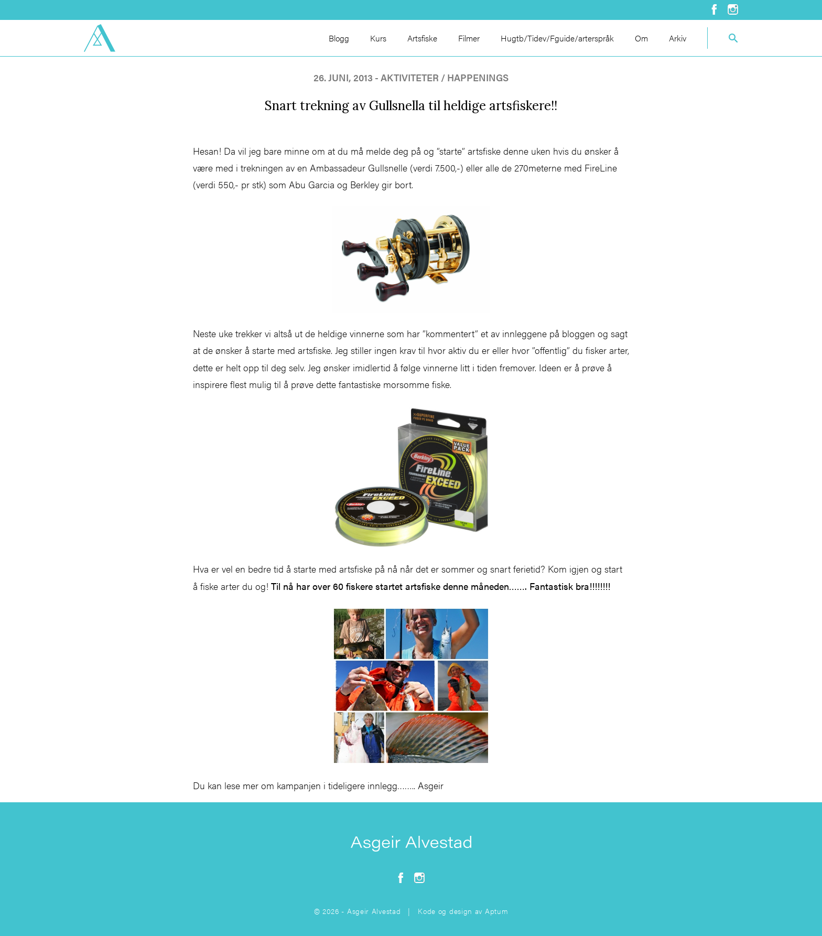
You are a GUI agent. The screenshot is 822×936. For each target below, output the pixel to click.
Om (641, 38)
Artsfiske (422, 38)
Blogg (339, 38)
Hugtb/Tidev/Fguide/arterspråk (557, 38)
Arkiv (677, 38)
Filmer (469, 38)
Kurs (378, 38)
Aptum (497, 911)
